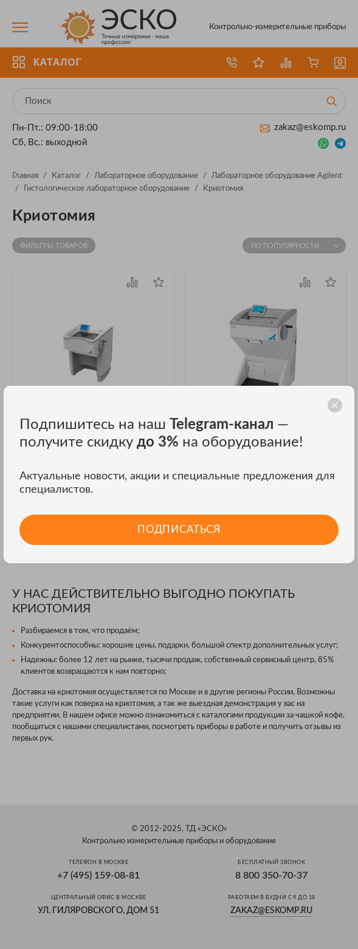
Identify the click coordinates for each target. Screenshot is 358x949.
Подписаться (179, 529)
